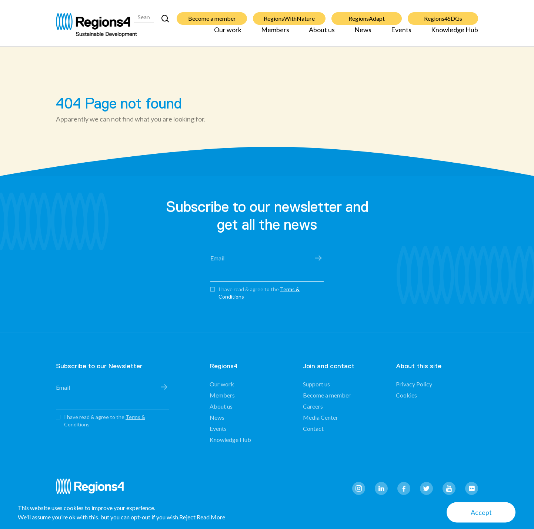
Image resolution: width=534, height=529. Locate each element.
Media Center (320, 417)
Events (401, 34)
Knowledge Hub (454, 34)
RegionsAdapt (366, 14)
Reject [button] (187, 516)
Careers (313, 406)
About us (322, 34)
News (362, 34)
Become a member (212, 14)
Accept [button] (481, 512)
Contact (313, 428)
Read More (211, 516)
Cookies (406, 395)
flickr (471, 488)
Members (275, 34)
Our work (227, 34)
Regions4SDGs (443, 14)
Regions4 (93, 489)
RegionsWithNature (289, 14)
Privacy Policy (414, 383)
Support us (316, 383)
